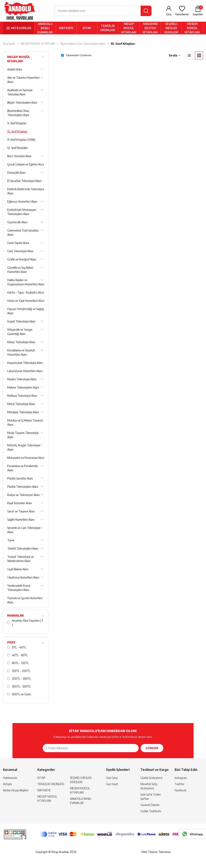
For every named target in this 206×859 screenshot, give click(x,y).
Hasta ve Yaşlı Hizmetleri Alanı (25, 301)
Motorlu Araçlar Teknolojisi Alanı (23, 448)
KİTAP (87, 28)
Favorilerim (182, 14)
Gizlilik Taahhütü (150, 811)
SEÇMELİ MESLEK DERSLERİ (171, 28)
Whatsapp (196, 834)
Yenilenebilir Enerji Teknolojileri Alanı (18, 588)
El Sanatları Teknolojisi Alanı (24, 181)
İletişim (7, 784)
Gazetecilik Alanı (17, 222)
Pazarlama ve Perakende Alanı (22, 468)
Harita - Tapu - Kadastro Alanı (25, 293)
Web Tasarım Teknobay (156, 852)
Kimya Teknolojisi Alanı (21, 342)
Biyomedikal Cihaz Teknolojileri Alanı (83, 44)
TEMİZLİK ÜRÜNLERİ (107, 28)
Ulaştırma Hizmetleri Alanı (23, 577)
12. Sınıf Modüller (17, 148)
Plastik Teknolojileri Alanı (22, 487)
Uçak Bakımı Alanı (17, 569)
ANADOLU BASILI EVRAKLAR (45, 28)
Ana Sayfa (9, 44)
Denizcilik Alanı (16, 173)
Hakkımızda (10, 778)
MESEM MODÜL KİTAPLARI (192, 28)
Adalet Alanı (14, 69)
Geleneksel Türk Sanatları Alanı (23, 233)
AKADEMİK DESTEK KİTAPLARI (150, 28)
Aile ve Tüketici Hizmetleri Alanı (23, 80)
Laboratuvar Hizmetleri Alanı (24, 371)
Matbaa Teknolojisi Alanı (22, 396)
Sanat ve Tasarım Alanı (21, 511)
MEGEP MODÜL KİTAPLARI (128, 28)
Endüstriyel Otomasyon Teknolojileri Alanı (21, 212)
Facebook (180, 790)
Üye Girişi (112, 778)
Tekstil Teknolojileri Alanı (22, 549)
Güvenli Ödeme (150, 805)
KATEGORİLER (21, 28)
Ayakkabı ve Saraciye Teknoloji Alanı (20, 92)
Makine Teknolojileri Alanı (23, 388)
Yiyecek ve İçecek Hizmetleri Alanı (24, 600)
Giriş (168, 14)
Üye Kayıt (112, 784)
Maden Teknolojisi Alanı (21, 379)
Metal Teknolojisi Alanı (21, 404)
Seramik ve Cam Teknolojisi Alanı (23, 530)
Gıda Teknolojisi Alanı (20, 251)
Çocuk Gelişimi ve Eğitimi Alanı (25, 164)
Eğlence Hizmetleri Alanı (22, 202)
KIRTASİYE (66, 28)
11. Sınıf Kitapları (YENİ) (21, 140)
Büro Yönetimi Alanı (19, 156)
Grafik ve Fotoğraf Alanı (21, 259)
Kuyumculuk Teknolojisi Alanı (25, 363)
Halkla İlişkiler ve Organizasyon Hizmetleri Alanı (25, 282)
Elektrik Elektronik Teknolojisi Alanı (25, 191)
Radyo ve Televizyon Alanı (23, 495)
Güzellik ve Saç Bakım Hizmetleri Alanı (20, 270)
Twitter (179, 784)
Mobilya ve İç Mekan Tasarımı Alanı (25, 423)
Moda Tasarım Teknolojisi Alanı (22, 435)
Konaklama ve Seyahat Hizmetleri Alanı (21, 353)
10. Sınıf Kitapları (123, 44)
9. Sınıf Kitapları (16, 123)
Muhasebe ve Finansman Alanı (25, 458)
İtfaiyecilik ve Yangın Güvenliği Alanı (19, 332)
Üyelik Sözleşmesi (151, 778)
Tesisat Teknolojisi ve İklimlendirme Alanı (20, 559)
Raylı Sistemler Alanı (19, 503)
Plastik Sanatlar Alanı (20, 479)
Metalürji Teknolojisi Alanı (23, 412)
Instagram (181, 778)
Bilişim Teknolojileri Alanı (22, 103)
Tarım (10, 540)
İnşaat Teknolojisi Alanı (21, 321)
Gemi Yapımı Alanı (18, 243)
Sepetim (198, 11)
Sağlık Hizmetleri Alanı (20, 520)
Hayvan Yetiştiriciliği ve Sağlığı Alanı (25, 311)
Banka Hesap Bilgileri (15, 790)
